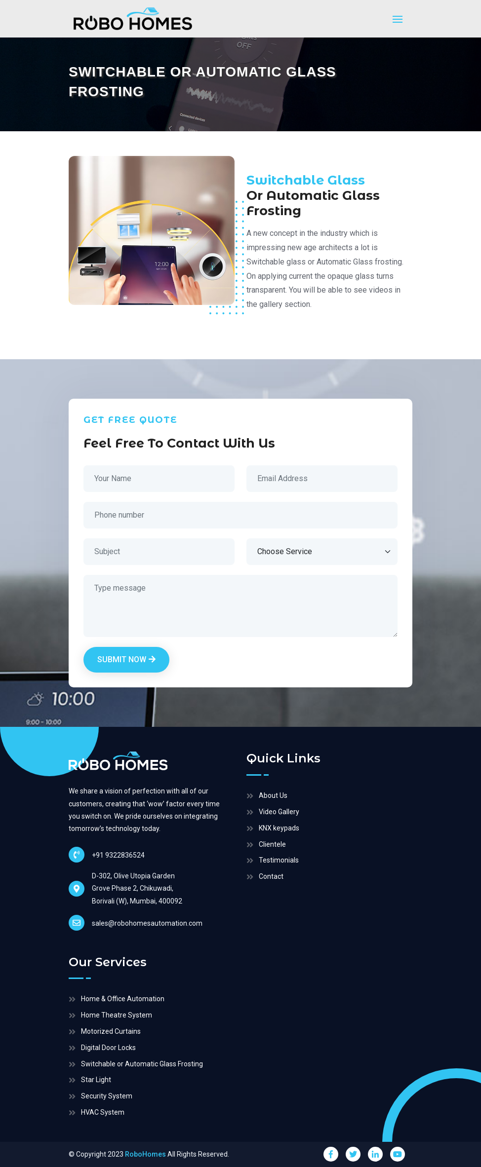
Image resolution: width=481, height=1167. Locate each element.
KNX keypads (279, 828)
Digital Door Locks (108, 1048)
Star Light (96, 1080)
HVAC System (102, 1112)
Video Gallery (279, 812)
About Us (273, 795)
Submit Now (126, 659)
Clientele (272, 844)
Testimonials (279, 860)
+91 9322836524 (107, 855)
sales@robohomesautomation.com (135, 923)
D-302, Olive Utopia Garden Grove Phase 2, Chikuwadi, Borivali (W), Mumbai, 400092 (137, 888)
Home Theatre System (116, 1015)
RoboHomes (145, 1154)
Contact (271, 876)
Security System (106, 1096)
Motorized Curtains (111, 1031)
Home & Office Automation (122, 999)
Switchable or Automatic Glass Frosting (142, 1064)
